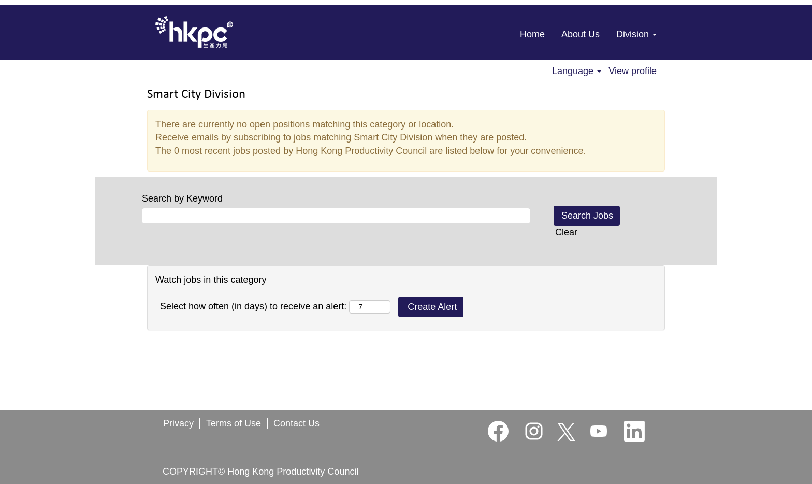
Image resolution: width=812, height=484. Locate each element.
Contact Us (296, 423)
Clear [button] (566, 232)
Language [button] (576, 71)
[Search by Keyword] (336, 216)
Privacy (178, 423)
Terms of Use (233, 423)
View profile (632, 71)
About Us (580, 34)
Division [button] (636, 34)
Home (532, 34)
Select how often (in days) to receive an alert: (253, 306)
